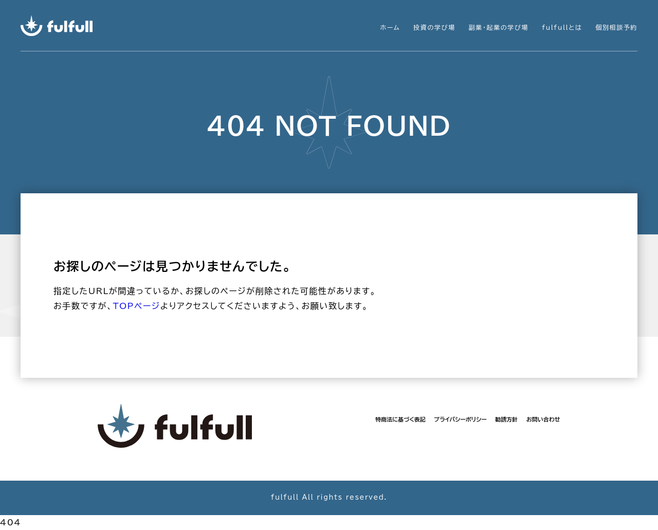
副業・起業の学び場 (498, 27)
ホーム (390, 27)
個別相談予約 (616, 27)
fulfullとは (562, 27)
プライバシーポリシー (460, 419)
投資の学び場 (434, 27)
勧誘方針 (506, 419)
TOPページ (136, 306)
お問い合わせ (543, 419)
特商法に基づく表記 (400, 419)
